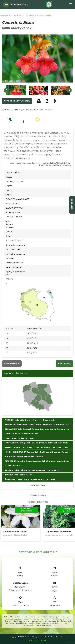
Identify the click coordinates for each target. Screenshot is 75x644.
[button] (16, 90)
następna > (64, 363)
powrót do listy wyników (17, 101)
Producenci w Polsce (15, 373)
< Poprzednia (12, 363)
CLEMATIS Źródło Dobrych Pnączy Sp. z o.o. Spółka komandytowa (55, 164)
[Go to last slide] (6, 90)
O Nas (43, 641)
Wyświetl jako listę (37, 495)
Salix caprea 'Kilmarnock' (20, 590)
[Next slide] (69, 90)
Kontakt (33, 641)
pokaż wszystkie (37, 485)
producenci (72, 205)
